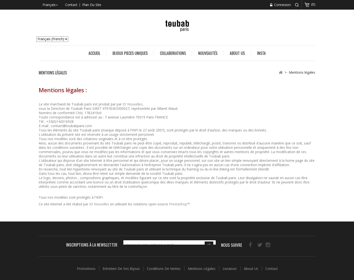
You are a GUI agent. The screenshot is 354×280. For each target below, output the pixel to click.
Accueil (94, 53)
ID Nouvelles (99, 204)
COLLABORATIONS (173, 53)
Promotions (86, 266)
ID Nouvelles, (133, 104)
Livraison (230, 266)
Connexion (282, 4)
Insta (261, 53)
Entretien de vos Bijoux (122, 266)
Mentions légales (202, 266)
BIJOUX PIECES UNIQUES (130, 53)
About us (237, 53)
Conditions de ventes (164, 266)
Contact (272, 266)
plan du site (91, 4)
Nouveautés (207, 53)
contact (71, 4)
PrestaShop (178, 204)
